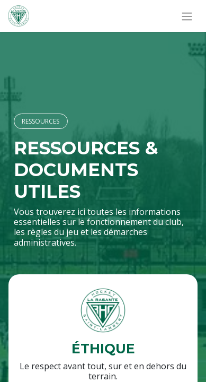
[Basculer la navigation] (187, 16)
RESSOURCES (40, 121)
